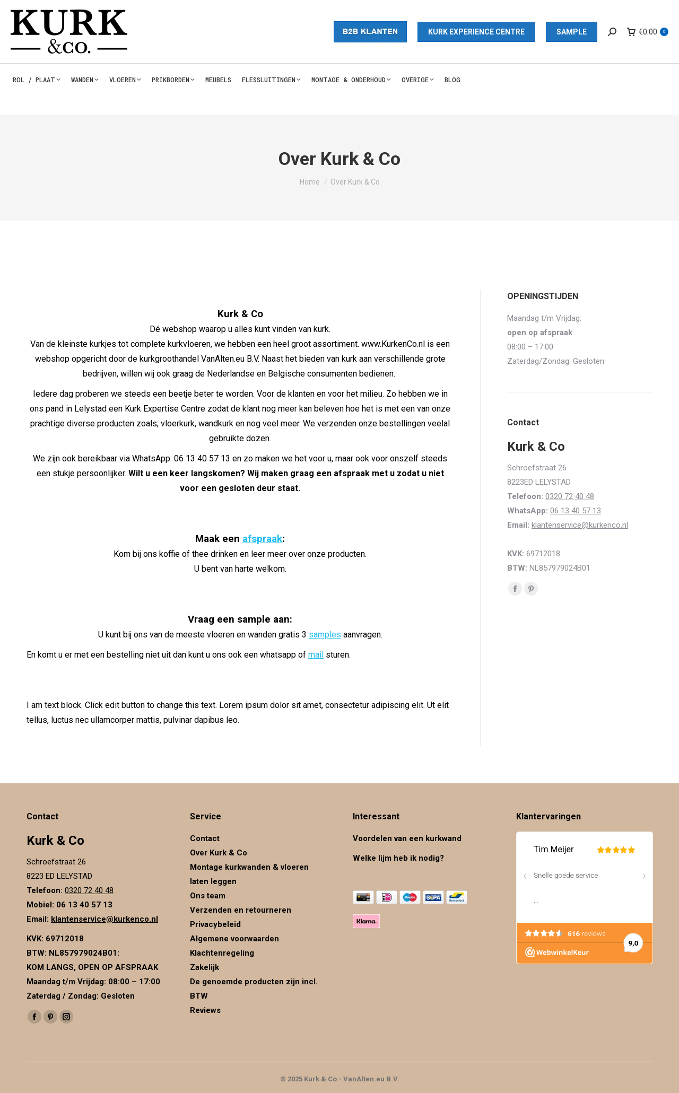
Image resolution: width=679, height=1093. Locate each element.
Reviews (205, 1010)
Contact (205, 838)
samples (325, 634)
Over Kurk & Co (218, 853)
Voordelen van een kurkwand (407, 838)
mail (316, 655)
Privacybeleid (216, 924)
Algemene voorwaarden (234, 938)
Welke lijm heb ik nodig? (398, 858)
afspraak (262, 539)
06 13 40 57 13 (575, 510)
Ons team (207, 895)
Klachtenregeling (222, 953)
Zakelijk (204, 967)
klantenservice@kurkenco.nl (580, 525)
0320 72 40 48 (569, 496)
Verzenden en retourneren (240, 910)
